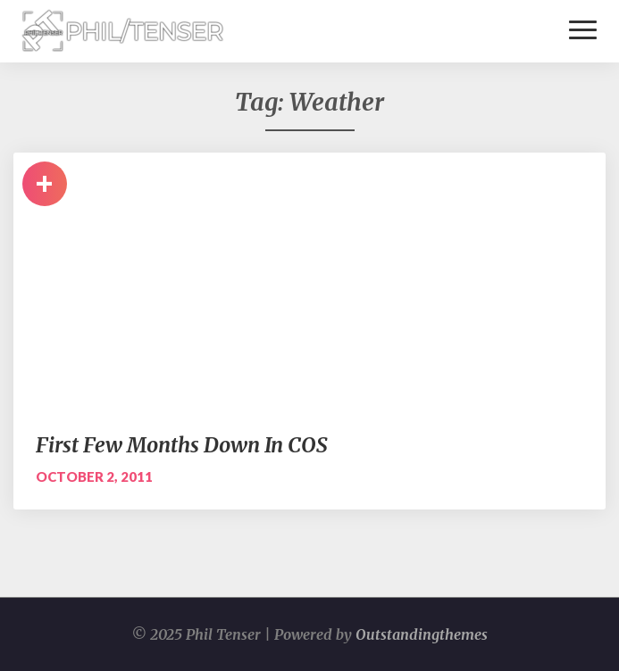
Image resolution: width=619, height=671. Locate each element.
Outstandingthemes (422, 634)
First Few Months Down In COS (182, 445)
